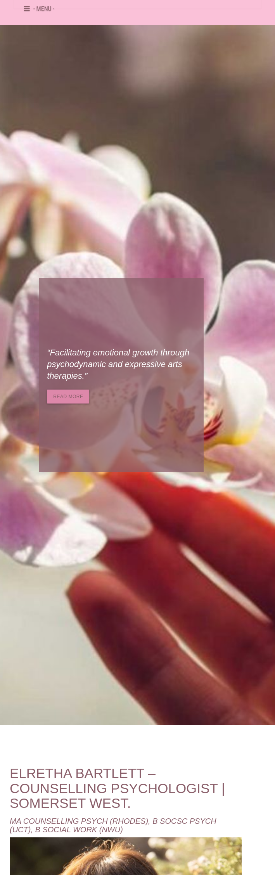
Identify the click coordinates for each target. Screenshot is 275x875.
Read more (68, 396)
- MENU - (43, 7)
